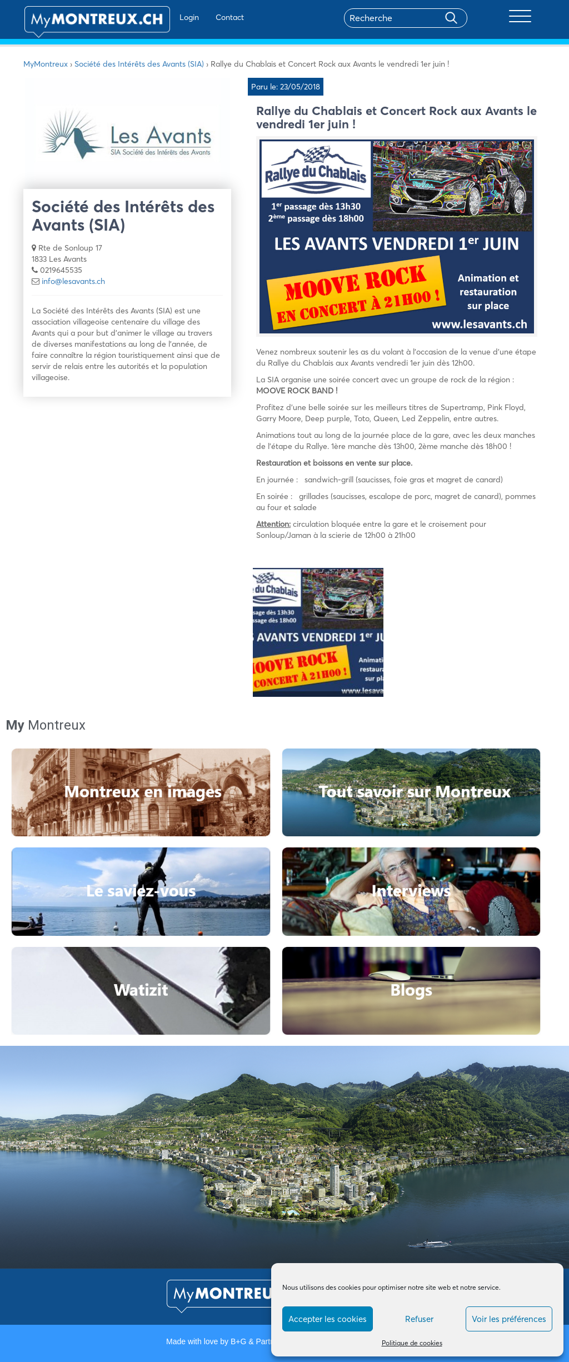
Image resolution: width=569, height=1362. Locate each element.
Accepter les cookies (327, 1319)
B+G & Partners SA (264, 1341)
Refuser (419, 1319)
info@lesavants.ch (73, 281)
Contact (200, 17)
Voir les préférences (509, 1319)
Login (159, 17)
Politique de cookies (412, 1343)
